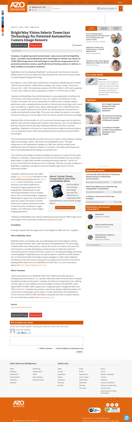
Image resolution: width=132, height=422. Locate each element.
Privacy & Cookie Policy (109, 385)
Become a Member (107, 374)
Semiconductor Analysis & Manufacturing (104, 231)
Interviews (61, 380)
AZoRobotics (14, 374)
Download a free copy (65, 207)
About (103, 369)
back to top (114, 399)
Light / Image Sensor (32, 27)
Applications (83, 374)
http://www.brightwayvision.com (33, 265)
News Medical (38, 377)
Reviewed (78, 45)
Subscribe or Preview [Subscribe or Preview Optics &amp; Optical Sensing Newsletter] (102, 222)
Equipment (62, 374)
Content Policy (106, 388)
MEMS (22, 289)
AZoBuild (13, 383)
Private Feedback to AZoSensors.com (69, 348)
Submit (79, 352)
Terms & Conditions (108, 383)
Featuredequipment (103, 28)
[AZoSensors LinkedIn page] (30, 10)
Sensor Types (84, 377)
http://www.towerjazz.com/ (21, 307)
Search (103, 372)
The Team (82, 388)
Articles (60, 372)
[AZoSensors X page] (35, 10)
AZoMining (36, 369)
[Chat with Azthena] (127, 418)
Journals (61, 385)
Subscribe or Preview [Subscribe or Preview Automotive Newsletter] (102, 212)
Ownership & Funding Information (108, 392)
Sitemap (82, 385)
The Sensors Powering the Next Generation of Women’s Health (111, 118)
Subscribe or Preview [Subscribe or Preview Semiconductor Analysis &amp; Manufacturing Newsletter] (102, 235)
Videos (60, 377)
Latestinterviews (91, 28)
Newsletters (83, 380)
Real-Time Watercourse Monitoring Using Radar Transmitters (102, 185)
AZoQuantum (37, 372)
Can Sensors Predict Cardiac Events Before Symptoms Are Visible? (111, 129)
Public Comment (46, 348)
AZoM (12, 369)
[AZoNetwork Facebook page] (33, 10)
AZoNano (13, 372)
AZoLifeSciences (38, 380)
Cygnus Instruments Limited (99, 179)
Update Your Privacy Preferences (26, 419)
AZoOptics (13, 380)
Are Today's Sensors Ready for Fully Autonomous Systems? (111, 106)
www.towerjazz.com (46, 297)
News (21, 27)
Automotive (99, 210)
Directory (61, 383)
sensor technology (23, 176)
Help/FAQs (83, 383)
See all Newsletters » (94, 241)
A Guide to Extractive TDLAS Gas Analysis (102, 193)
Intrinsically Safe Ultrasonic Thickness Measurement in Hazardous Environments (103, 175)
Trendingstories (116, 28)
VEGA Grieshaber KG (96, 189)
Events (81, 372)
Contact (103, 377)
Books (81, 369)
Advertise (104, 380)
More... (118, 2)
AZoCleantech (15, 377)
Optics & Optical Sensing (104, 220)
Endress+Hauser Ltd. (97, 196)
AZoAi (35, 374)
